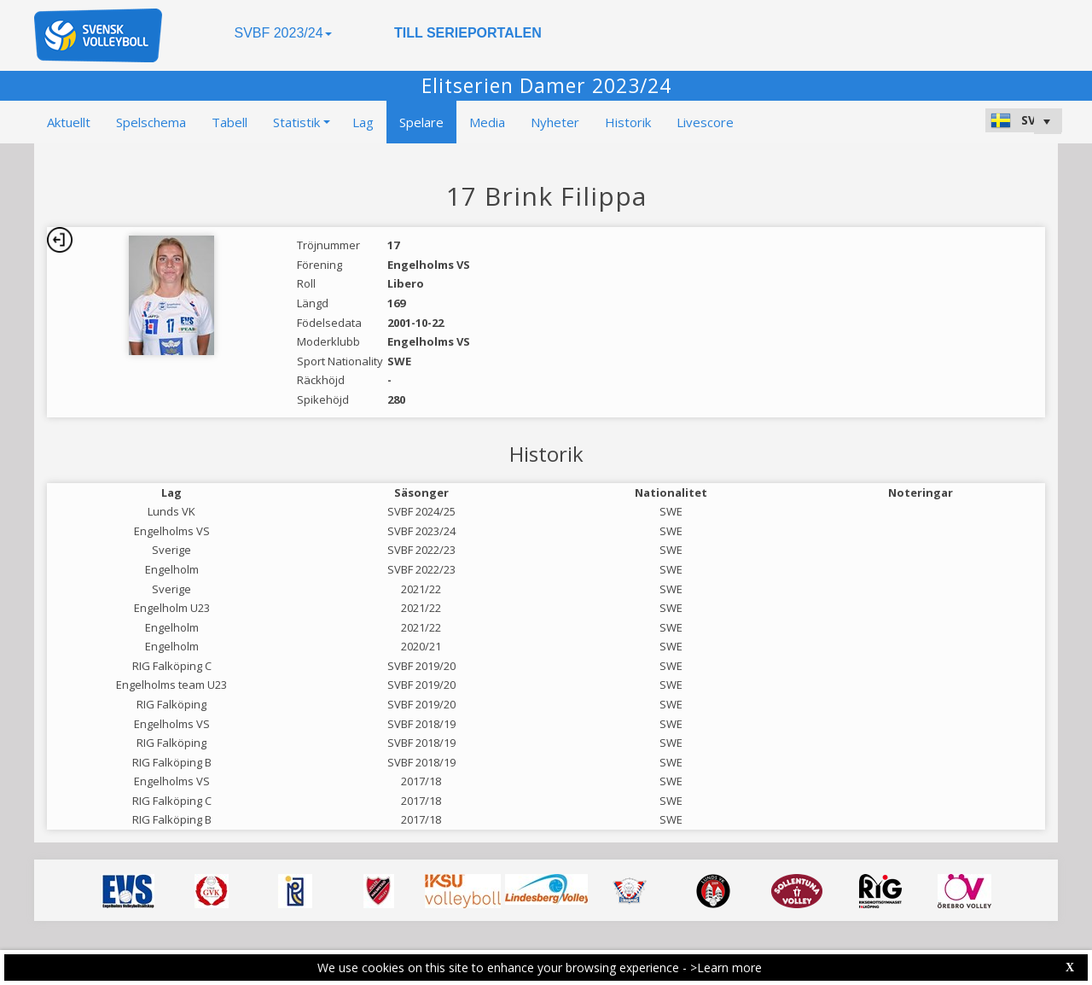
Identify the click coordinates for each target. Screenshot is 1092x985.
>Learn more (726, 967)
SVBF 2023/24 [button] (282, 33)
